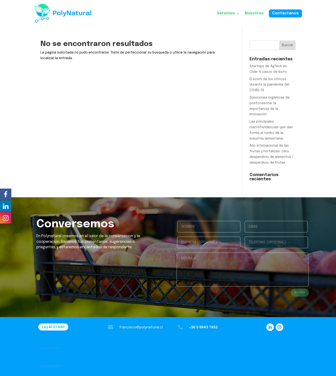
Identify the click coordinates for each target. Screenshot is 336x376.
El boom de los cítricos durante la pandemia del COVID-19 (269, 85)
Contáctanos (285, 13)
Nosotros (254, 13)
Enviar (300, 292)
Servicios (226, 13)
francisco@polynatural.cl (141, 327)
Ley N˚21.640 (53, 327)
